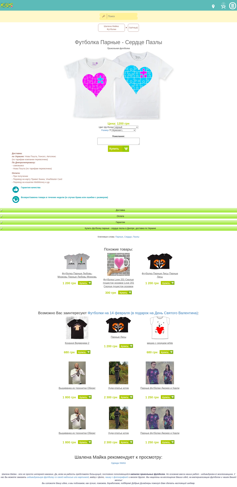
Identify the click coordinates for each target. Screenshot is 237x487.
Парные (119, 237)
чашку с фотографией (116, 477)
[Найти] (103, 16)
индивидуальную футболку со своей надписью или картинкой (58, 477)
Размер (106, 130)
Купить (114, 148)
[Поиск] (123, 16)
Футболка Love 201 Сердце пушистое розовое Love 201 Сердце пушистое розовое (118, 283)
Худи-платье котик (118, 388)
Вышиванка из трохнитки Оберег (77, 388)
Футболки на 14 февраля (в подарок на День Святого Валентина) (143, 313)
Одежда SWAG (118, 463)
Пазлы (136, 237)
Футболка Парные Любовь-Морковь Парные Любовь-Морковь (77, 275)
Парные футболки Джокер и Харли (159, 388)
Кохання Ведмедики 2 (77, 343)
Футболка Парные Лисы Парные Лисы (160, 275)
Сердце (128, 237)
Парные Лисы (118, 337)
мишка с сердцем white (160, 343)
